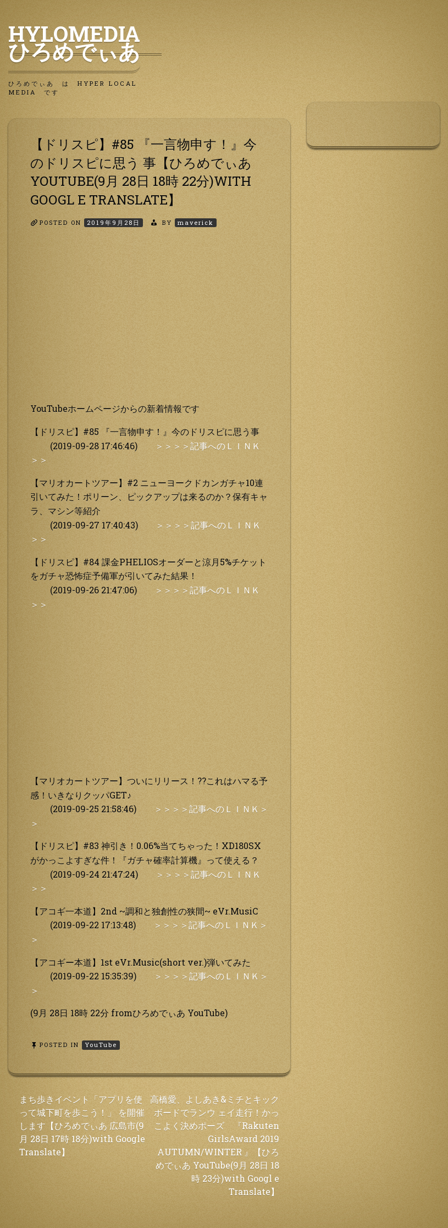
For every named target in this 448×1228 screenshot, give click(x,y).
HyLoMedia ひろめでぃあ (85, 42)
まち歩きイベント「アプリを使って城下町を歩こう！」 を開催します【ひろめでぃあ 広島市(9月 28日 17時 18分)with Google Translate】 (82, 1125)
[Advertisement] (149, 324)
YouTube (101, 1044)
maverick (196, 222)
